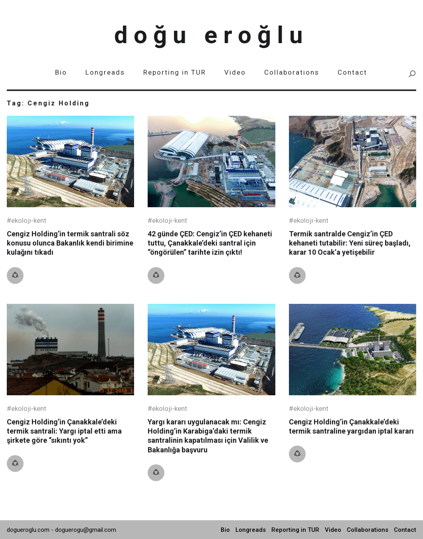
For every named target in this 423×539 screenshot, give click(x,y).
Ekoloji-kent (28, 220)
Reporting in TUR (174, 72)
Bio (61, 72)
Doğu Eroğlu (211, 35)
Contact (352, 72)
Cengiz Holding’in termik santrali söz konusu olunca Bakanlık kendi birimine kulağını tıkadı (70, 243)
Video (235, 72)
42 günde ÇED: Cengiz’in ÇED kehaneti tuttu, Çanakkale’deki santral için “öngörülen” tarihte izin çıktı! (210, 243)
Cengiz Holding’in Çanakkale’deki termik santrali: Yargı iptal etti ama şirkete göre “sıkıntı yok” (64, 431)
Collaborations (291, 72)
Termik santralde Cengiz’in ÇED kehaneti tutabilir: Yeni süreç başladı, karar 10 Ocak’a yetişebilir (350, 243)
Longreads (105, 72)
